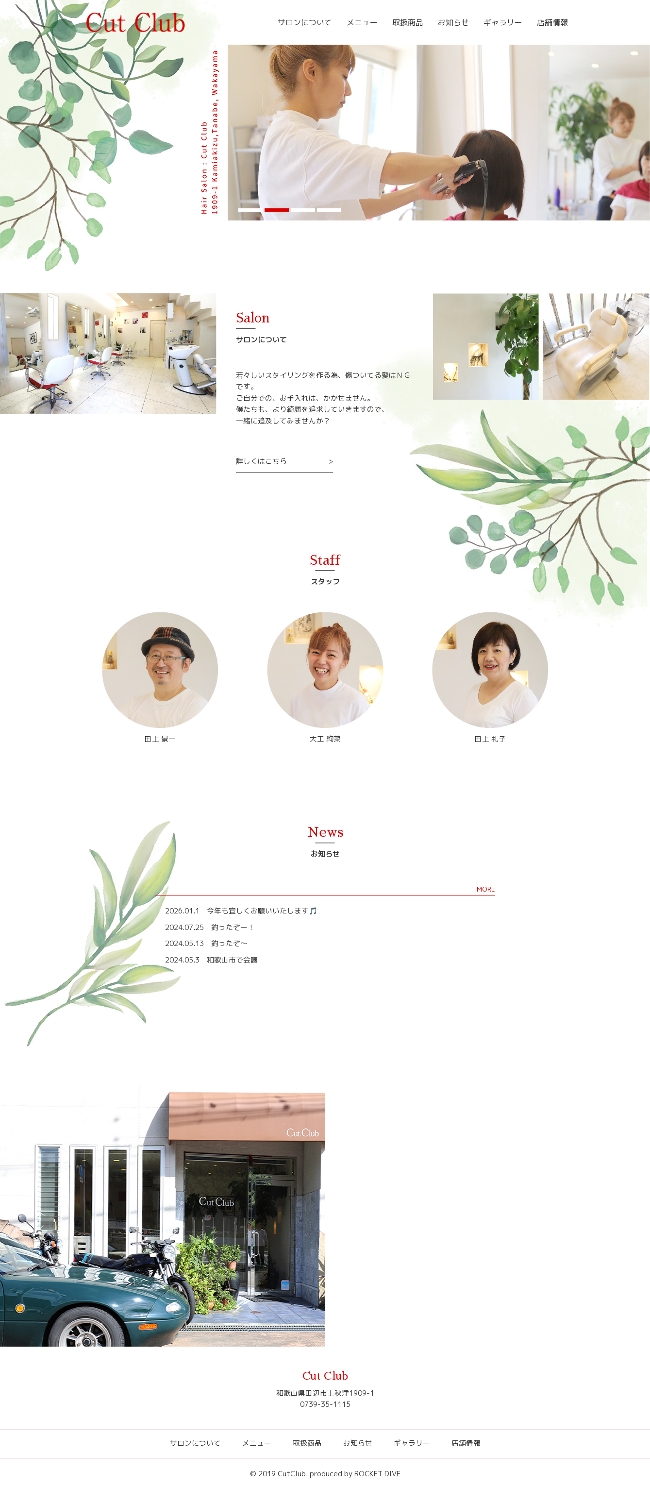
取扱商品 (415, 22)
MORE (486, 889)
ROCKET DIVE (377, 1474)
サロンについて (316, 22)
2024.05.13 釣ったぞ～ (206, 943)
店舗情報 (553, 22)
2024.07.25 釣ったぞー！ (210, 927)
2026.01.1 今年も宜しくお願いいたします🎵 (241, 911)
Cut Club (325, 1376)
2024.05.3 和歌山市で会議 (211, 960)
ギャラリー (506, 22)
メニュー (371, 22)
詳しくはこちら (261, 461)
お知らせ (458, 22)
